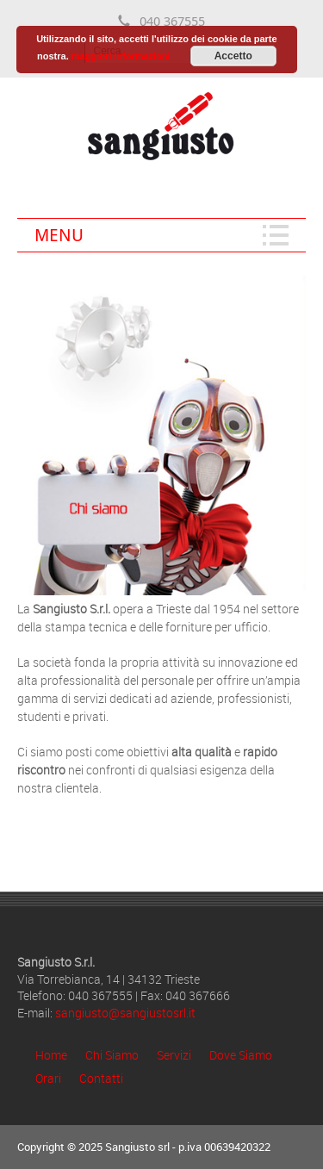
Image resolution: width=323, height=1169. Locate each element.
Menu (59, 234)
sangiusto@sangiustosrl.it (125, 1012)
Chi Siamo (112, 1055)
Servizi (174, 1055)
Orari (48, 1078)
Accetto (233, 56)
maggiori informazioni (121, 56)
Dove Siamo (240, 1055)
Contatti (101, 1078)
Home (51, 1055)
